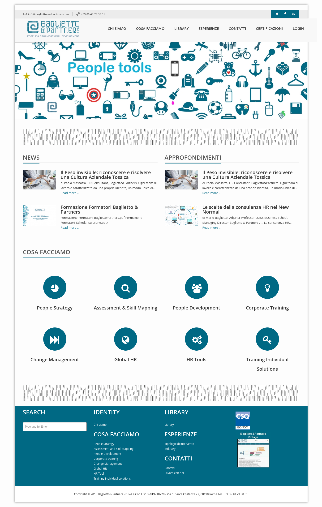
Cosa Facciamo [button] (145, 28)
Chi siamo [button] (112, 28)
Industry (170, 449)
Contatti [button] (232, 28)
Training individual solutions (112, 479)
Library (177, 28)
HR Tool (99, 474)
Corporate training (106, 459)
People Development (107, 454)
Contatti (170, 468)
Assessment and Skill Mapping (113, 449)
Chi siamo (100, 425)
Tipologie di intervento (179, 444)
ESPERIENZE (181, 434)
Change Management (108, 464)
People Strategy (104, 444)
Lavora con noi (174, 473)
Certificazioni (264, 28)
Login (293, 28)
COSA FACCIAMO (116, 434)
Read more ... (70, 193)
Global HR (100, 469)
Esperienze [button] (204, 28)
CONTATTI (178, 458)
